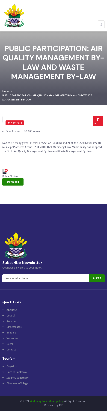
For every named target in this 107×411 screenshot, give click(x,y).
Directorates (14, 327)
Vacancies (12, 338)
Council (10, 315)
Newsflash (15, 123)
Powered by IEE (53, 405)
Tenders (11, 332)
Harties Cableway (16, 372)
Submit (96, 278)
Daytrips (11, 366)
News (9, 344)
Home (5, 91)
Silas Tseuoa (13, 131)
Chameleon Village (17, 383)
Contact (11, 349)
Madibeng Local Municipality (46, 401)
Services (11, 321)
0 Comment (35, 131)
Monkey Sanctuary (17, 378)
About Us (11, 310)
